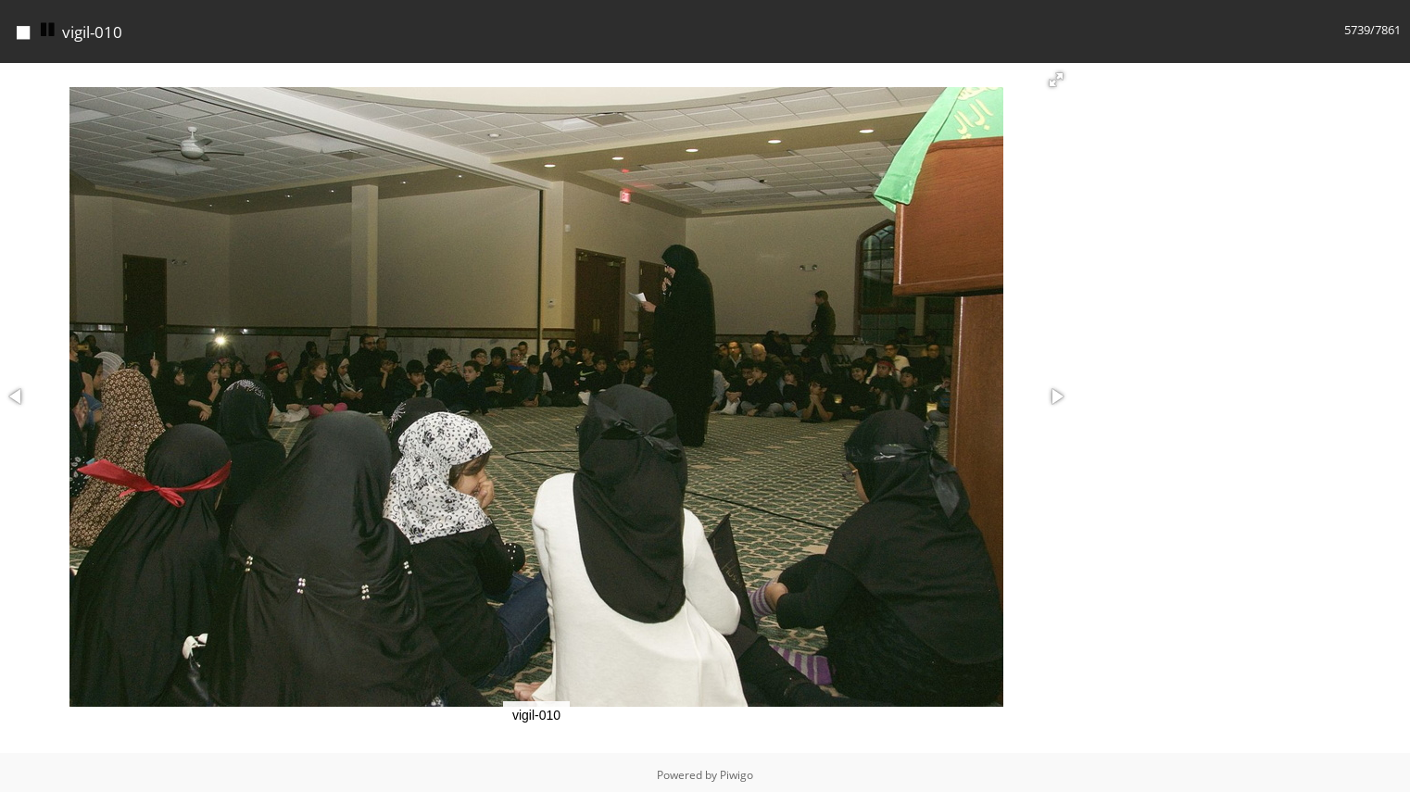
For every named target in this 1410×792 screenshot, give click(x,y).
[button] (1056, 75)
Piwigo (736, 770)
